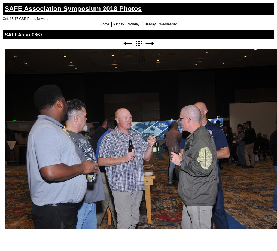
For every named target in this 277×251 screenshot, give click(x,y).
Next (149, 44)
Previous (127, 44)
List (138, 44)
